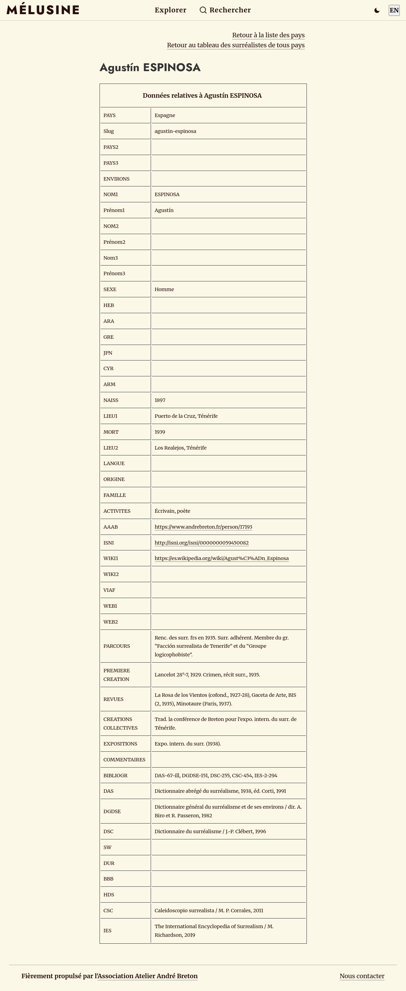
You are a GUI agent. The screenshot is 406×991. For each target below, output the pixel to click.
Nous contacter (362, 976)
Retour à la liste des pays (268, 35)
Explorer (171, 10)
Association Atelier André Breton (147, 976)
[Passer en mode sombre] (377, 10)
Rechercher (225, 10)
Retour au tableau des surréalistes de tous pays (236, 45)
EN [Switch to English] (394, 10)
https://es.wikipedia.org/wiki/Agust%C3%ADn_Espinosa (222, 558)
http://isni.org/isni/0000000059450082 (202, 543)
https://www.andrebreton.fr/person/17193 (204, 527)
